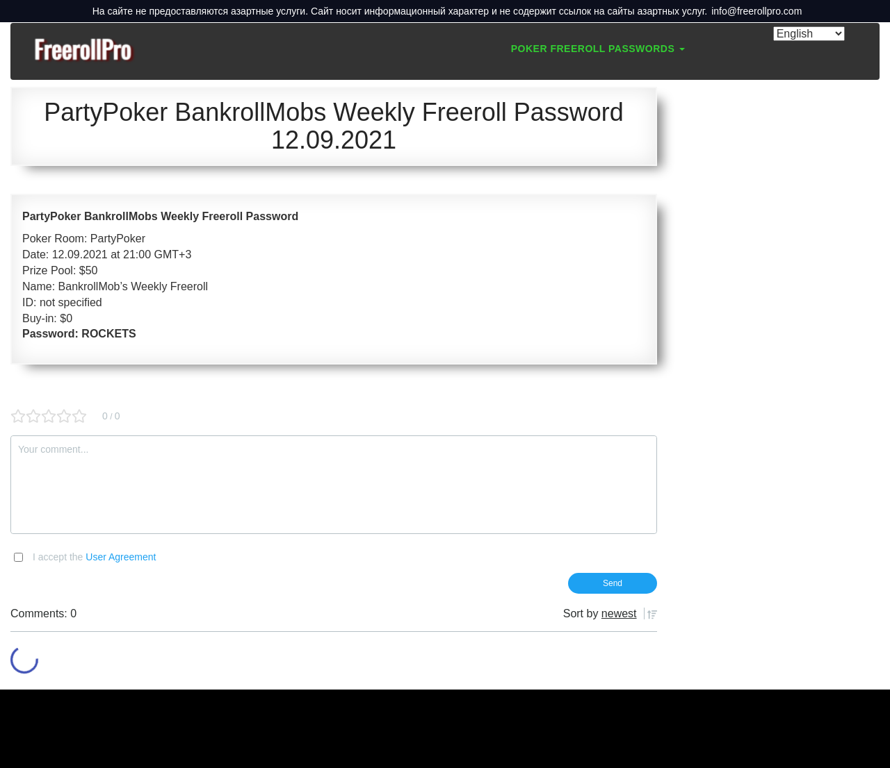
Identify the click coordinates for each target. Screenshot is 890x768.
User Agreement (121, 556)
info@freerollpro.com (756, 11)
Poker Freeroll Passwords (598, 48)
